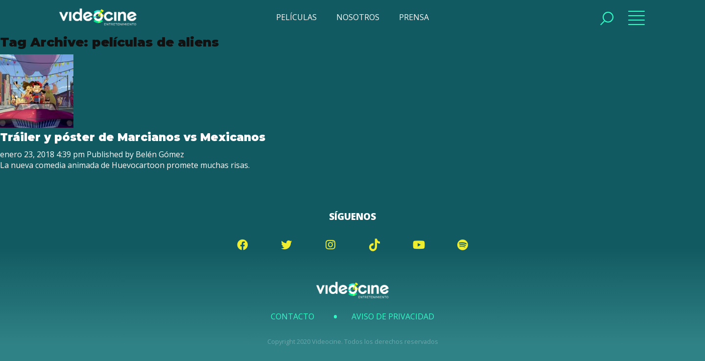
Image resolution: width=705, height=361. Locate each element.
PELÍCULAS (296, 17)
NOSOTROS (357, 17)
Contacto (292, 316)
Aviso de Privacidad (393, 316)
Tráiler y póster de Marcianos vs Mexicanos (132, 137)
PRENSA (414, 17)
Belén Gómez (160, 154)
